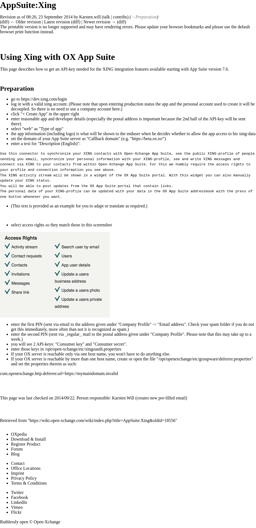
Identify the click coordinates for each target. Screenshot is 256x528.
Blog (15, 453)
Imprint (17, 472)
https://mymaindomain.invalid (91, 372)
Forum (17, 448)
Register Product (25, 443)
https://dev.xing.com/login (44, 99)
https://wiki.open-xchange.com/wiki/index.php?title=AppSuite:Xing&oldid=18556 (102, 419)
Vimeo (17, 506)
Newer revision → (99, 22)
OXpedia (19, 433)
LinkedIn (19, 501)
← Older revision (25, 22)
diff (4, 22)
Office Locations (26, 467)
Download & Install (28, 438)
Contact (18, 462)
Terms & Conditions (29, 482)
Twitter (17, 491)
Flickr (16, 511)
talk (106, 17)
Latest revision (57, 22)
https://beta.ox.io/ (147, 138)
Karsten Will (123, 397)
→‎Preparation (144, 17)
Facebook (19, 496)
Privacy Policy (24, 477)
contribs (120, 17)
